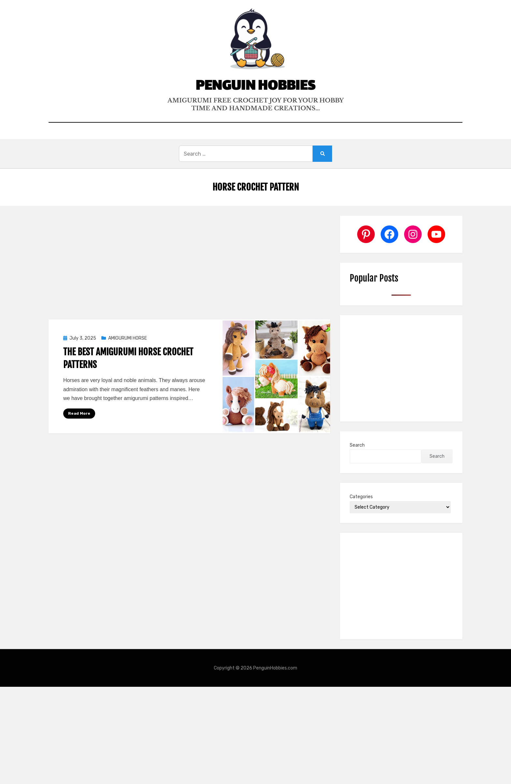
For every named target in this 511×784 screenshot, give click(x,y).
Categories (361, 497)
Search (357, 445)
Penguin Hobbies (255, 86)
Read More (79, 413)
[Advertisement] (189, 264)
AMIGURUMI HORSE (127, 338)
